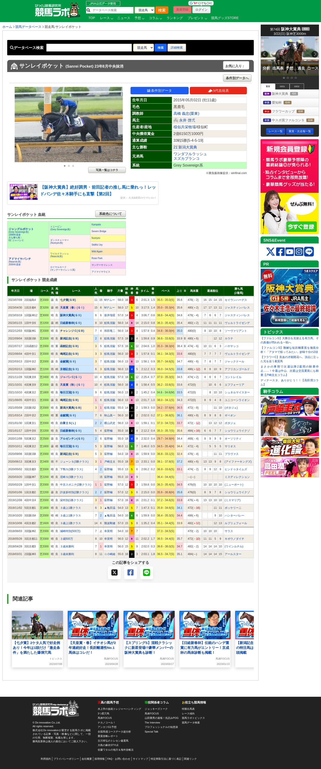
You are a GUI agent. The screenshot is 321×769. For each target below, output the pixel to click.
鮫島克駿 (109, 323)
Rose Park (97, 258)
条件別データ (159, 90)
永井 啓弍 (187, 120)
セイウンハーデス (236, 300)
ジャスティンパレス (237, 307)
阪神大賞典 (285, 94)
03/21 (282, 86)
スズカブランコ (187, 159)
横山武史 (109, 423)
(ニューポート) (234, 484)
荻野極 (108, 430)
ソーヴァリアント (236, 330)
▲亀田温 (109, 507)
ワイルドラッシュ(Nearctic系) (59, 255)
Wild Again (97, 251)
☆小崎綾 (109, 554)
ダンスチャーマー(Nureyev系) (59, 241)
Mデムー (109, 300)
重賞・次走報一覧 (300, 131)
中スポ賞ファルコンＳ (291, 120)
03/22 (296, 86)
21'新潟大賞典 (185, 147)
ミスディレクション (237, 477)
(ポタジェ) (231, 407)
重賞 (268, 86)
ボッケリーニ (233, 507)
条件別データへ (237, 78)
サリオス (230, 446)
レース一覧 (276, 131)
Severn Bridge (99, 231)
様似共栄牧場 (185, 127)
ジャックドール (234, 361)
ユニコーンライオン (237, 400)
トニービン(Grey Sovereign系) (60, 228)
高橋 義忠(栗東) (186, 113)
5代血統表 (218, 90)
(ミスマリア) (233, 500)
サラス (229, 531)
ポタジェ (230, 423)
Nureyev (96, 238)
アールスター (233, 554)
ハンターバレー (234, 515)
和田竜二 (109, 330)
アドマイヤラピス (101, 271)
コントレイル (233, 377)
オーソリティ (233, 438)
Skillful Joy (97, 244)
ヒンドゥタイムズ (236, 469)
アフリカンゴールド (237, 369)
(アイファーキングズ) (238, 461)
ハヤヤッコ (232, 346)
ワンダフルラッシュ (190, 154)
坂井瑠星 (109, 315)
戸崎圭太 (109, 461)
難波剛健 (109, 523)
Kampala (96, 224)
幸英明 (108, 531)
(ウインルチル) (234, 546)
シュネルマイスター (237, 392)
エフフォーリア (234, 384)
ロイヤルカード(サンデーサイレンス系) (62, 268)
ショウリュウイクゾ (237, 430)
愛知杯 (281, 103)
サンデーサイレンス (102, 265)
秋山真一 (109, 415)
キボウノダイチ (234, 538)
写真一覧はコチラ (107, 170)
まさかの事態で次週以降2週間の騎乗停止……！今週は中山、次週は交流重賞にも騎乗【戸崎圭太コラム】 (290, 371)
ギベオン (230, 415)
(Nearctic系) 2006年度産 (20, 262)
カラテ (229, 338)
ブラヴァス (232, 454)
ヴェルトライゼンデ (237, 323)
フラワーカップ (288, 111)
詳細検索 (177, 47)
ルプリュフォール (236, 523)
